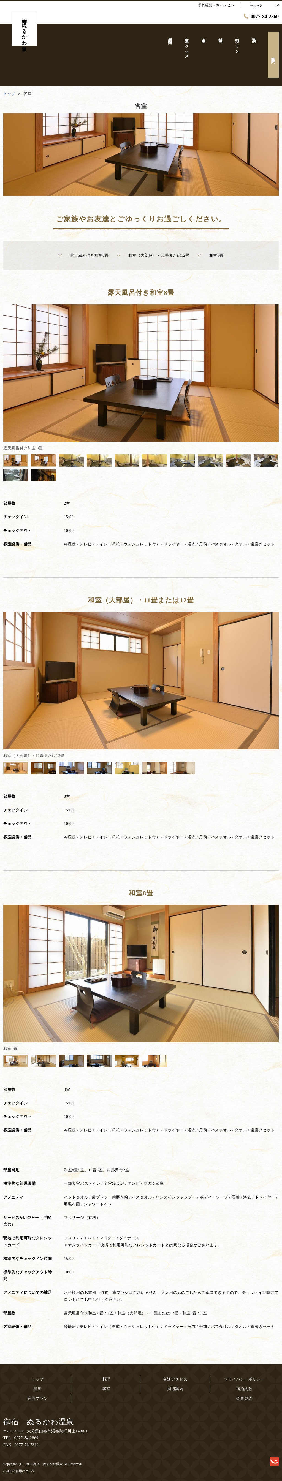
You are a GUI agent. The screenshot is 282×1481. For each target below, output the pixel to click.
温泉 (38, 1389)
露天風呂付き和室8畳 (83, 255)
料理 (106, 1379)
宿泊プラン (38, 1398)
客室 (106, 1389)
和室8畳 (211, 255)
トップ (37, 1379)
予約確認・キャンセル (216, 5)
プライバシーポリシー (244, 1379)
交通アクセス (175, 1379)
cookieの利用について (19, 1471)
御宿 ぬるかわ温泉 (38, 1421)
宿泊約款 (244, 1389)
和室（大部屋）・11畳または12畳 (153, 255)
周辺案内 (175, 1389)
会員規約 (244, 1398)
